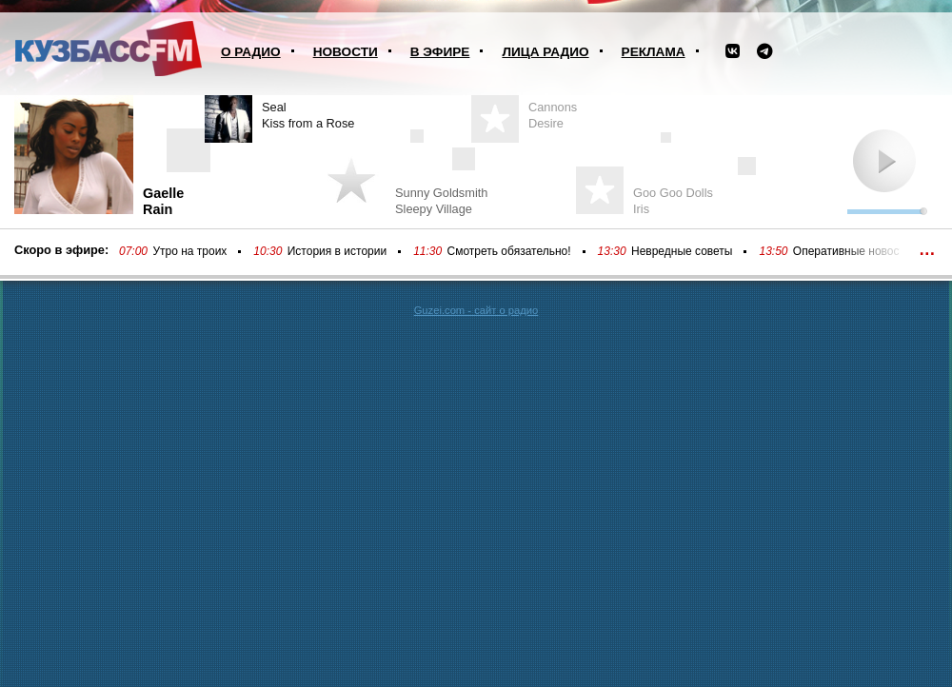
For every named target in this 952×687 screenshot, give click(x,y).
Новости (345, 52)
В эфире (440, 52)
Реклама (653, 52)
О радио (251, 52)
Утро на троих (189, 251)
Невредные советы (682, 251)
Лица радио (545, 52)
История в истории (337, 251)
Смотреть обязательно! (509, 251)
